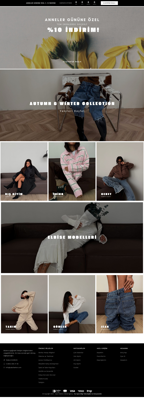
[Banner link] (72, 40)
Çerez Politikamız (45, 362)
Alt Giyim (77, 362)
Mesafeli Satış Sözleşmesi (48, 366)
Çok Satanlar (78, 354)
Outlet (76, 369)
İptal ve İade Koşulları (46, 369)
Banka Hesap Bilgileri (46, 354)
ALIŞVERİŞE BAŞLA (109, 3)
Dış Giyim (77, 366)
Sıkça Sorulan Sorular (47, 377)
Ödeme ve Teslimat (45, 358)
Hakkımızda (43, 381)
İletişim (41, 384)
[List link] (20, 366)
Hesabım (123, 362)
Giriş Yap (123, 354)
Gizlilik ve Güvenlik (45, 373)
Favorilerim (101, 358)
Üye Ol (122, 358)
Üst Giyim (77, 358)
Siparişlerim (101, 362)
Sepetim (100, 354)
